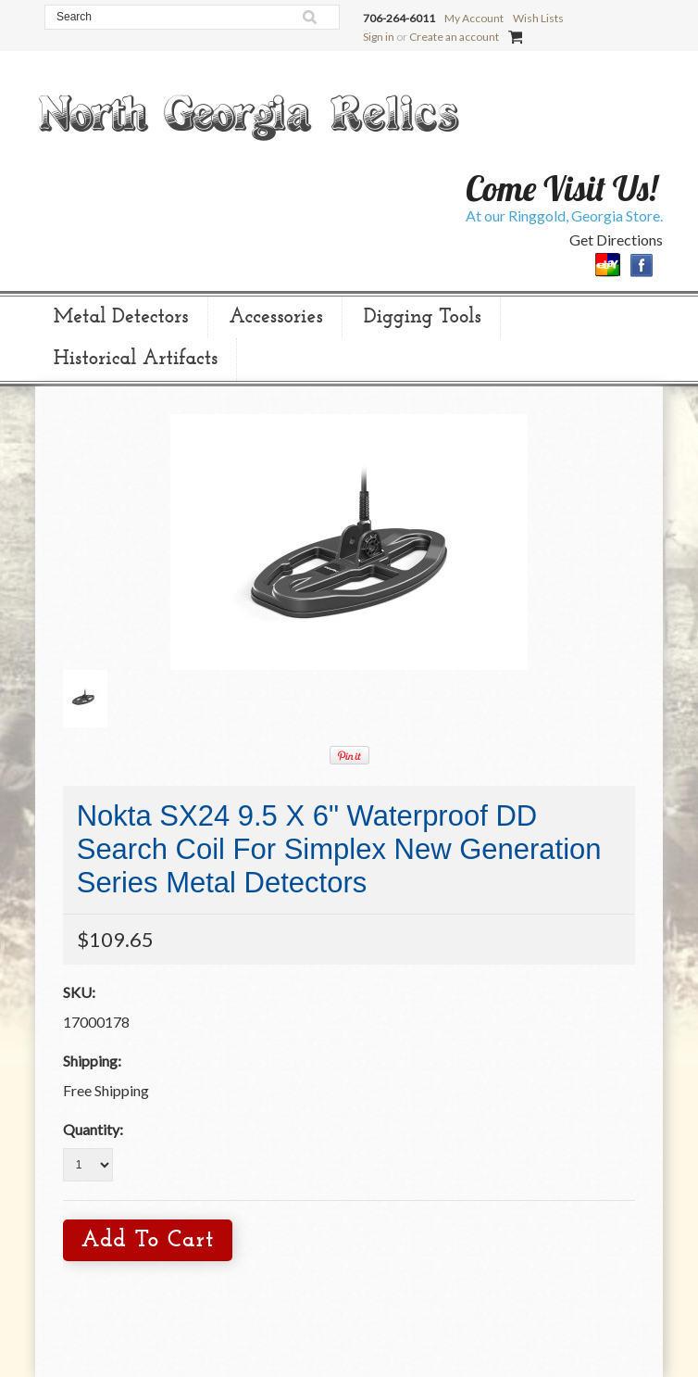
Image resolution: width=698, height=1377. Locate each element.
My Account (474, 18)
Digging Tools (422, 317)
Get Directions (616, 239)
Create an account (454, 37)
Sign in (378, 37)
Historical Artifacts (136, 359)
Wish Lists (538, 18)
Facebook (642, 265)
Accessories (276, 317)
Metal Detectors (121, 317)
